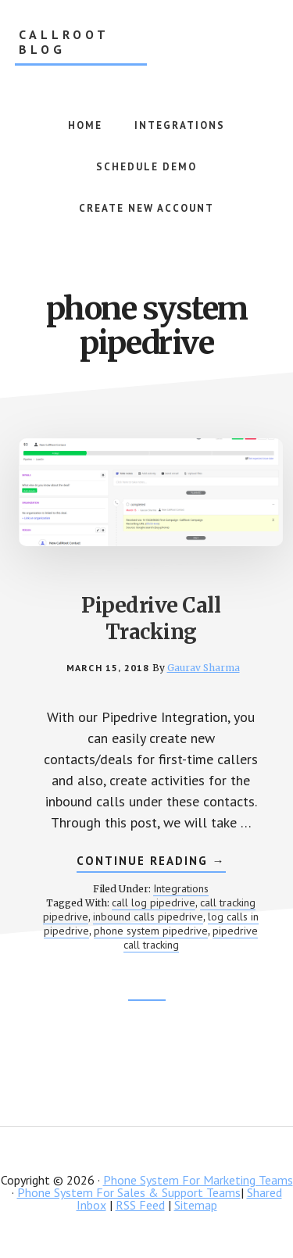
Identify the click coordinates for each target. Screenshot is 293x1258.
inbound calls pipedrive (148, 917)
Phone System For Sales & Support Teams (129, 1192)
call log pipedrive (153, 902)
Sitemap (195, 1205)
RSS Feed (140, 1205)
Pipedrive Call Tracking (150, 618)
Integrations (181, 888)
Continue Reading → (151, 863)
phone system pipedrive (151, 931)
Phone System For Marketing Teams (198, 1180)
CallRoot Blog (64, 42)
